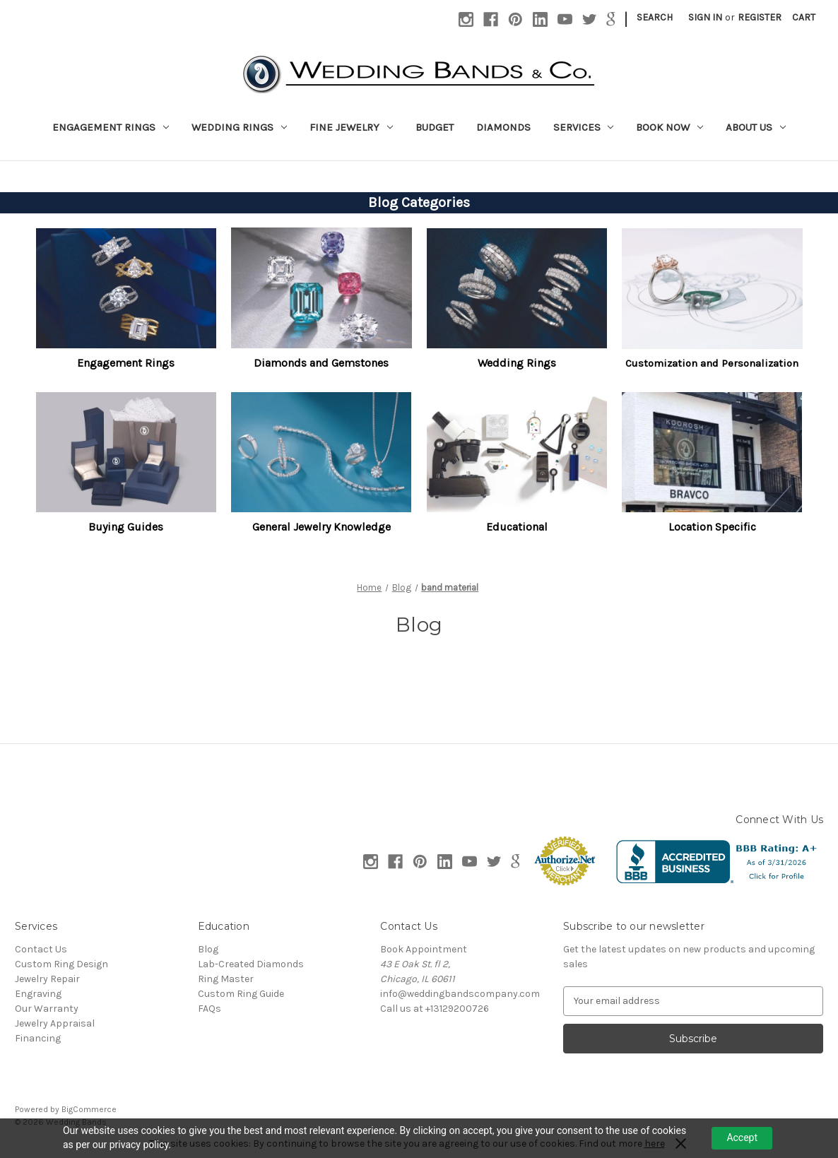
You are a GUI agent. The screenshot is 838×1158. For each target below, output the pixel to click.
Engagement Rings (110, 127)
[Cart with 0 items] (803, 17)
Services (583, 127)
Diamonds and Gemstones (321, 363)
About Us (756, 127)
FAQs (209, 1009)
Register (759, 17)
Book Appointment (423, 949)
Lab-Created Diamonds (251, 964)
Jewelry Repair (47, 979)
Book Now (669, 127)
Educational (517, 526)
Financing (38, 1038)
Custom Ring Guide (241, 994)
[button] (126, 288)
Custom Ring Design (61, 964)
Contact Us (41, 949)
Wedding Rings (239, 127)
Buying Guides (125, 526)
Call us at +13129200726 (434, 1009)
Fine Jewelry (351, 127)
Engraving (38, 994)
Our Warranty (46, 1009)
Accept (741, 1137)
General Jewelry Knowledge (321, 526)
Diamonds (503, 127)
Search (655, 17)
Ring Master (226, 979)
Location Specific (712, 526)
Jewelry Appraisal (55, 1023)
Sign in (705, 17)
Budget (434, 127)
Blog (208, 949)
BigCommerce (89, 1109)
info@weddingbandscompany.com (460, 994)
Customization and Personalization (711, 363)
